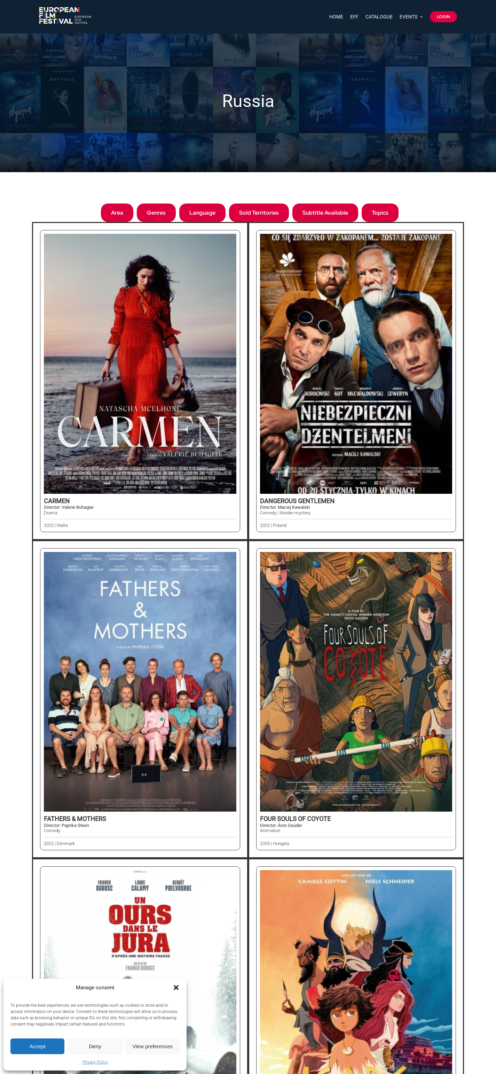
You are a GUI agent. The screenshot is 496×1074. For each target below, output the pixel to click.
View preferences (153, 1046)
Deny (95, 1046)
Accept (38, 1046)
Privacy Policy (95, 1062)
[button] (176, 987)
